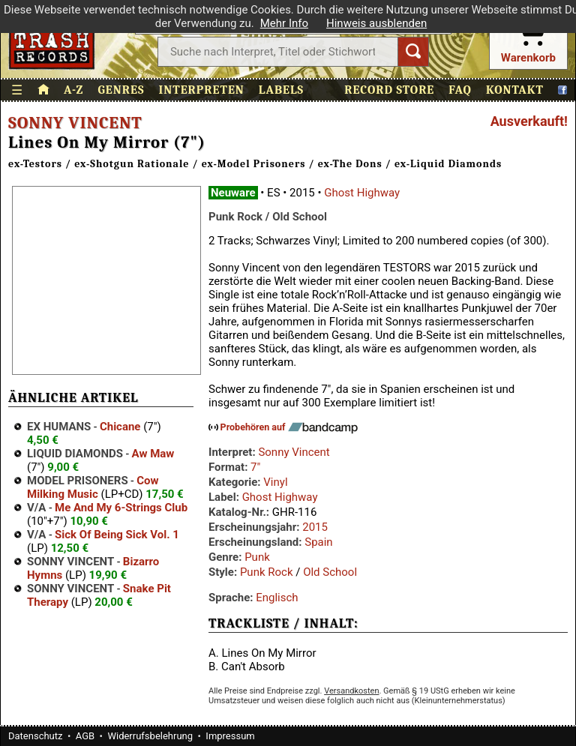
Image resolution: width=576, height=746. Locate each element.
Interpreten (201, 90)
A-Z (73, 90)
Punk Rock (266, 572)
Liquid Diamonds (75, 453)
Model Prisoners (77, 480)
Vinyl (275, 482)
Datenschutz (35, 736)
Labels (281, 90)
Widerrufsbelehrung (150, 736)
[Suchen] (413, 52)
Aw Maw (153, 453)
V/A (36, 507)
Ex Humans (59, 426)
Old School (330, 572)
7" (255, 467)
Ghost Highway (362, 192)
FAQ (460, 90)
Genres (121, 90)
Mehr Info (284, 23)
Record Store (389, 90)
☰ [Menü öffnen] (17, 90)
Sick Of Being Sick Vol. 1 (117, 534)
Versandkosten (351, 691)
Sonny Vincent (75, 123)
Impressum (230, 736)
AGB (85, 736)
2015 (315, 527)
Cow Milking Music (93, 487)
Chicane (120, 426)
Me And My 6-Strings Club (121, 507)
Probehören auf (289, 427)
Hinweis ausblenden (376, 23)
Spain (318, 542)
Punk (257, 557)
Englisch (277, 597)
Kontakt (515, 90)
